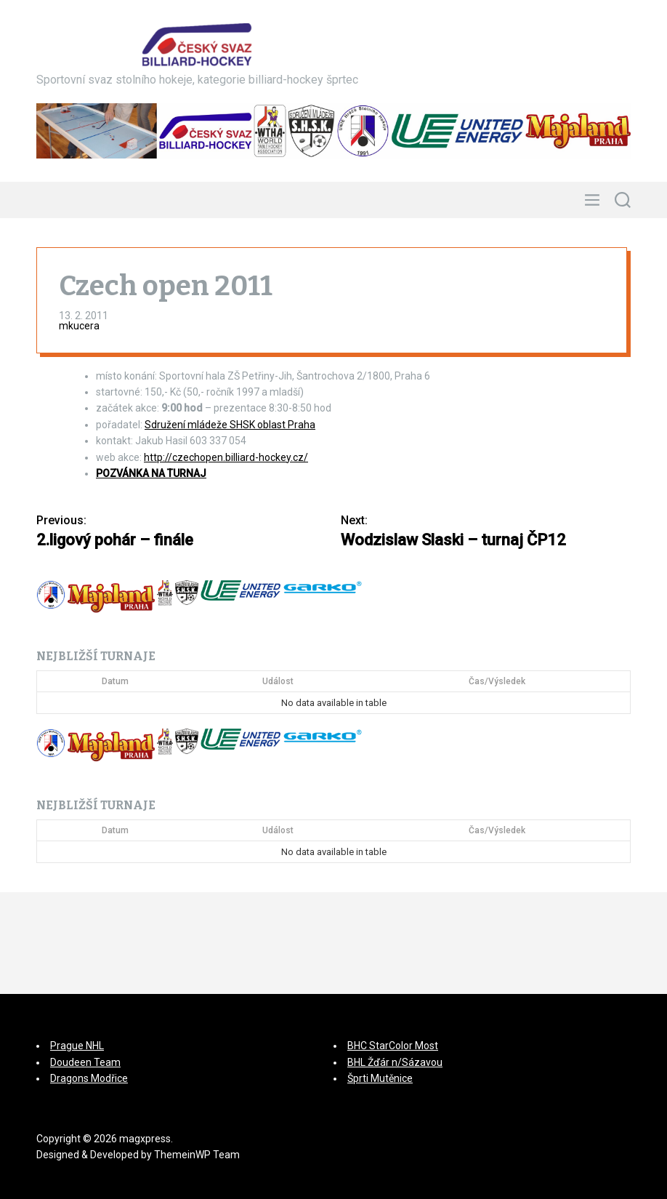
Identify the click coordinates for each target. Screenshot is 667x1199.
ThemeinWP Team (197, 1154)
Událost (278, 681)
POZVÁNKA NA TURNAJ (151, 473)
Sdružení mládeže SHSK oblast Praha (230, 424)
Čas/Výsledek (497, 681)
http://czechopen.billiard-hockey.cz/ (226, 457)
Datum (115, 681)
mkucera (79, 326)
